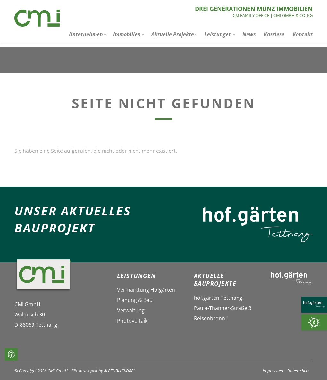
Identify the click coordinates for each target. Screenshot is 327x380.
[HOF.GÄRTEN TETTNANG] (314, 305)
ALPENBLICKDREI (119, 371)
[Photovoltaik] (314, 322)
